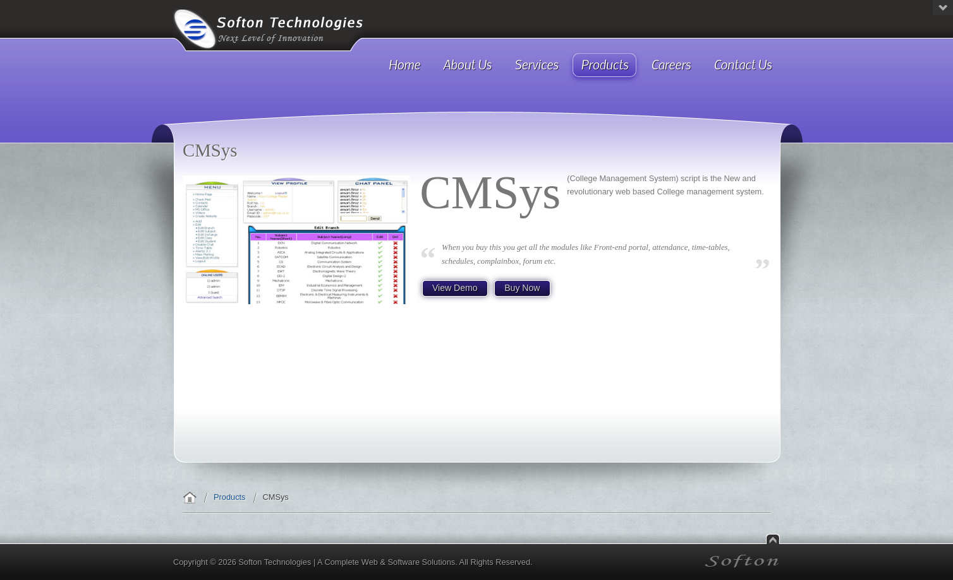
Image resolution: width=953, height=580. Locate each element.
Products (230, 497)
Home (190, 497)
